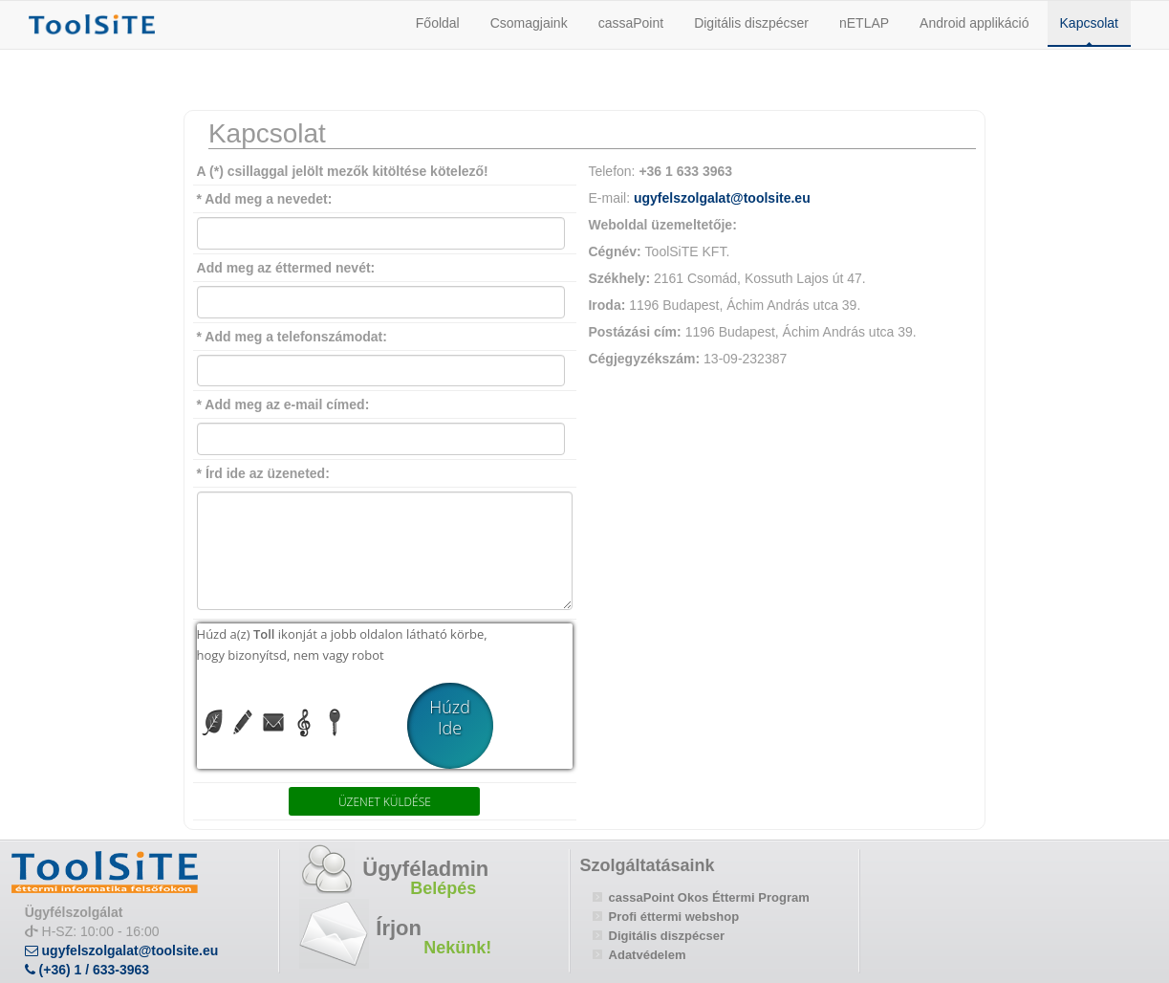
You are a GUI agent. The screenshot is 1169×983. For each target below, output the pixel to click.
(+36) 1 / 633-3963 (87, 969)
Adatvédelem (647, 955)
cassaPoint (630, 23)
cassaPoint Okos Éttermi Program (709, 897)
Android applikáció (974, 23)
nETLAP (864, 23)
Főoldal (438, 23)
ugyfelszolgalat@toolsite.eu (722, 198)
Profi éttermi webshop (674, 916)
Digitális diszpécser (751, 23)
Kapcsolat (1089, 23)
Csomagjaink (529, 23)
